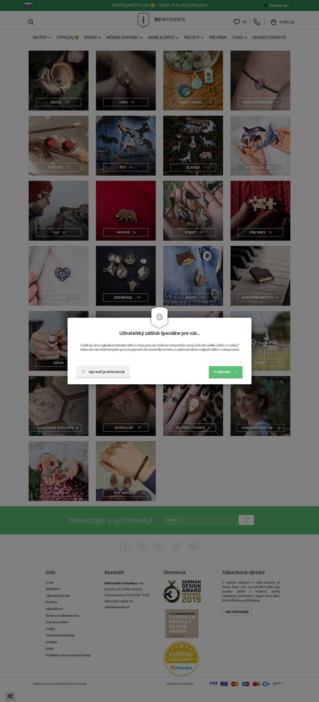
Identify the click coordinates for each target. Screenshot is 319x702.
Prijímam (225, 371)
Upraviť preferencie (103, 371)
